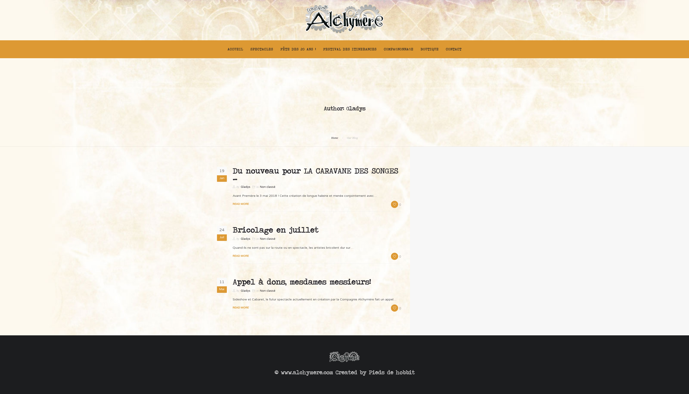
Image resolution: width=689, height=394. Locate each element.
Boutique (430, 49)
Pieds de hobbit (392, 372)
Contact (453, 49)
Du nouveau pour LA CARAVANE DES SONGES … (315, 174)
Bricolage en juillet (275, 230)
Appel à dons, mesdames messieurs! (302, 282)
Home (334, 137)
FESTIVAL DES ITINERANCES (350, 49)
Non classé (267, 187)
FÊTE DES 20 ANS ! (298, 49)
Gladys (245, 187)
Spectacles (261, 49)
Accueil (235, 49)
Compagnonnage (398, 49)
